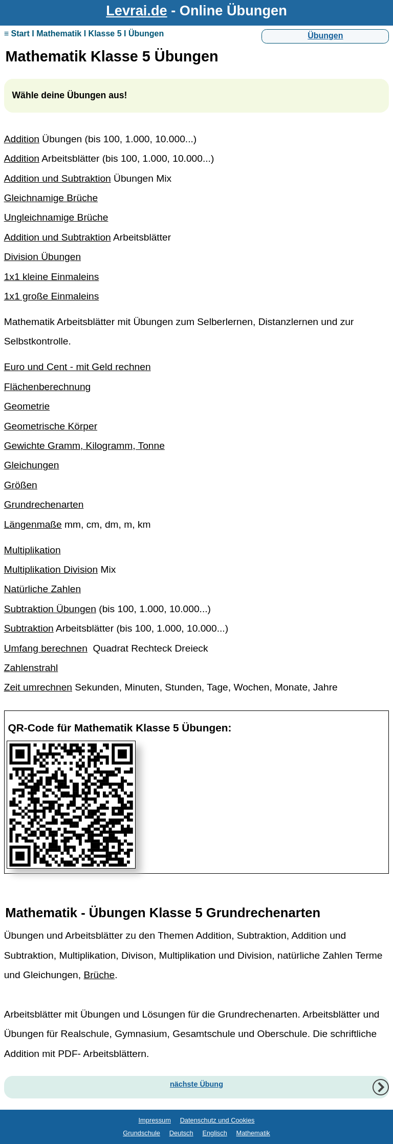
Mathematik (253, 1133)
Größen (20, 485)
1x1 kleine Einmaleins (51, 276)
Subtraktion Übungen (50, 608)
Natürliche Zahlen (42, 589)
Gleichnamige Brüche (51, 197)
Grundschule (141, 1133)
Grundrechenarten (44, 504)
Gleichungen (31, 465)
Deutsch (181, 1133)
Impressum (155, 1120)
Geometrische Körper (50, 426)
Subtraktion (29, 628)
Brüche (99, 974)
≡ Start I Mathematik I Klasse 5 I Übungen (84, 33)
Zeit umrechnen (38, 687)
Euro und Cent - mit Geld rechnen (77, 366)
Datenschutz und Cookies (217, 1120)
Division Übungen (42, 256)
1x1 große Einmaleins (51, 296)
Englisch (214, 1133)
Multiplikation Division (51, 569)
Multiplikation (32, 550)
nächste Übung (196, 1084)
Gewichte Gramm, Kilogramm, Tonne (84, 445)
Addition (21, 139)
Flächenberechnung (47, 386)
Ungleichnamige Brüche (56, 217)
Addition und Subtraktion (57, 178)
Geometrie (27, 406)
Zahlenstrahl (31, 667)
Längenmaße (33, 524)
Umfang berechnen (46, 648)
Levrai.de (136, 10)
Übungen (325, 35)
